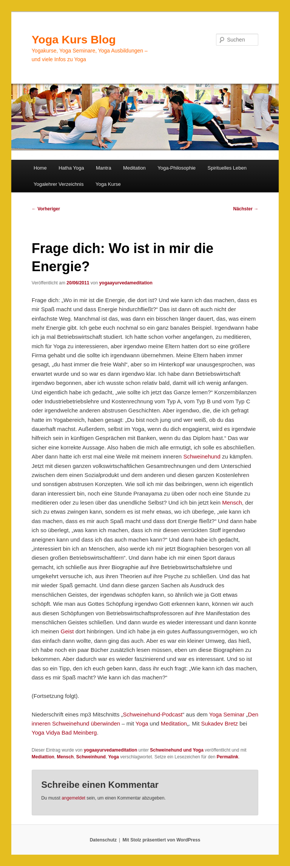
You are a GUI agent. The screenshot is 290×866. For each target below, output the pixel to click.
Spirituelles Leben (227, 168)
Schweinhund (91, 756)
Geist (67, 631)
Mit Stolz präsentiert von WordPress (161, 840)
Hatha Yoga (71, 168)
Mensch (232, 502)
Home (40, 168)
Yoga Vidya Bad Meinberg (64, 732)
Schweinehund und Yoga (177, 750)
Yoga (142, 723)
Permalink (227, 756)
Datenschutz (103, 840)
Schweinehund (201, 456)
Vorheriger (46, 208)
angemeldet (73, 798)
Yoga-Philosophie (176, 168)
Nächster (246, 208)
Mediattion (43, 756)
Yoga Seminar (227, 714)
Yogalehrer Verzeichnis (59, 184)
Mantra (103, 168)
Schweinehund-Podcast (153, 714)
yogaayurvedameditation (125, 283)
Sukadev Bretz (219, 723)
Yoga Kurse (108, 184)
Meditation (134, 168)
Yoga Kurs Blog (74, 39)
